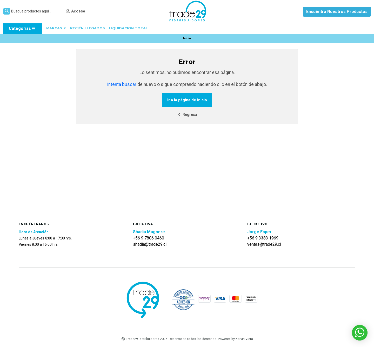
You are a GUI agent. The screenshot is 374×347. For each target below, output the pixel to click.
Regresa (187, 114)
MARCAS (56, 28)
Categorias (22, 28)
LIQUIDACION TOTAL (128, 28)
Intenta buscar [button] (121, 84)
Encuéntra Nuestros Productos (337, 11)
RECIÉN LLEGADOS (87, 28)
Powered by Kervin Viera (235, 339)
